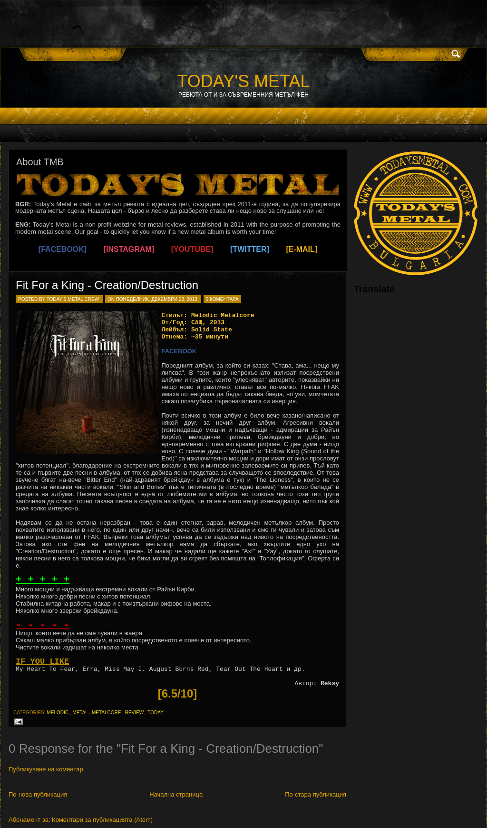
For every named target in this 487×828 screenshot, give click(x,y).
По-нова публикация (38, 794)
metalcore (106, 712)
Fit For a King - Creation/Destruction (107, 285)
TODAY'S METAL (243, 81)
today (155, 712)
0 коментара (222, 299)
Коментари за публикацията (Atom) (102, 819)
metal (80, 712)
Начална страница (176, 794)
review (134, 712)
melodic (57, 712)
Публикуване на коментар (46, 769)
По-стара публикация (315, 794)
